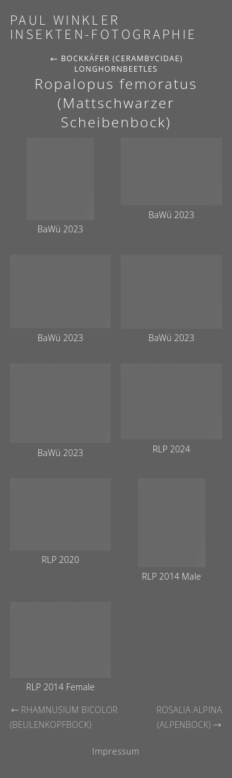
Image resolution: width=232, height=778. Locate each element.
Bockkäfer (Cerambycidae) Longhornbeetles (116, 63)
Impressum (116, 751)
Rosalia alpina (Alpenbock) (189, 717)
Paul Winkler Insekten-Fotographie (103, 27)
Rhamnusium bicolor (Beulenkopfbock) (64, 717)
